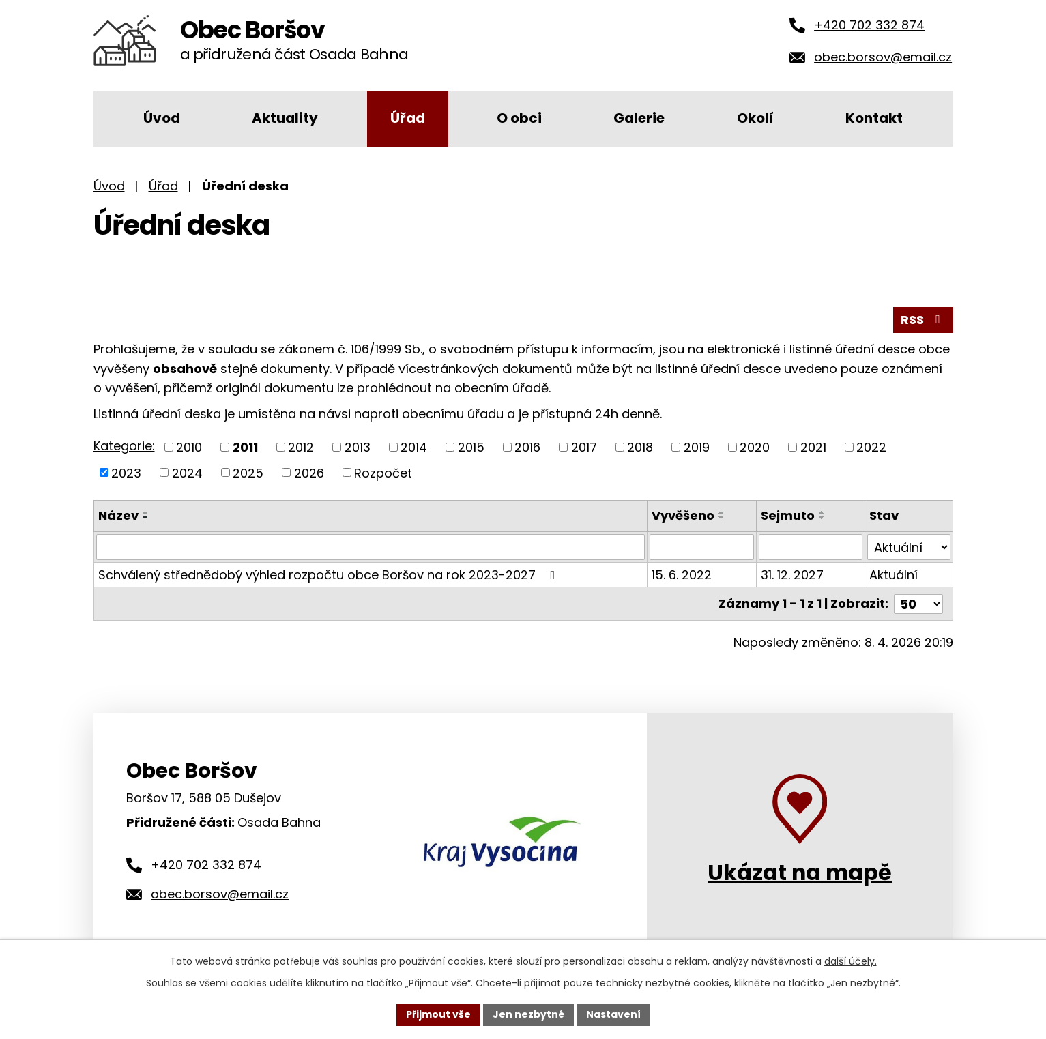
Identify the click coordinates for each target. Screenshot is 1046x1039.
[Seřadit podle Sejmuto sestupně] (822, 518)
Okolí (755, 118)
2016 (527, 447)
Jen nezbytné (528, 1014)
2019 (697, 447)
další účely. (850, 961)
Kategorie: (124, 445)
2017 (584, 447)
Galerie (639, 118)
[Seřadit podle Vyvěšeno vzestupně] (721, 512)
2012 (301, 447)
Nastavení (613, 1014)
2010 (189, 447)
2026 (309, 472)
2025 (248, 472)
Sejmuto (788, 515)
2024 (187, 472)
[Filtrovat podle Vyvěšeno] (702, 547)
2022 (871, 447)
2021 (813, 447)
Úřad (407, 118)
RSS (923, 319)
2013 (358, 447)
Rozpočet (383, 472)
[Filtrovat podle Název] (370, 547)
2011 (245, 447)
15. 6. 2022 (682, 574)
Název (118, 515)
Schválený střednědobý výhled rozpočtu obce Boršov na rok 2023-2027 (329, 574)
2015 (471, 447)
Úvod (161, 118)
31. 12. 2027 (792, 574)
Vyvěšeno (683, 515)
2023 (126, 472)
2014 (414, 447)
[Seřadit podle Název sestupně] (146, 518)
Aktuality (285, 118)
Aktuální (893, 574)
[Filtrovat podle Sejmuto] (811, 547)
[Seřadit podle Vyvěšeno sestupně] (721, 518)
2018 (640, 447)
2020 (755, 447)
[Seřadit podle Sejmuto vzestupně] (822, 512)
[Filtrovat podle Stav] (908, 547)
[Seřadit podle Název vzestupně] (146, 512)
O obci (519, 118)
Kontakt (874, 118)
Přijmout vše (438, 1014)
